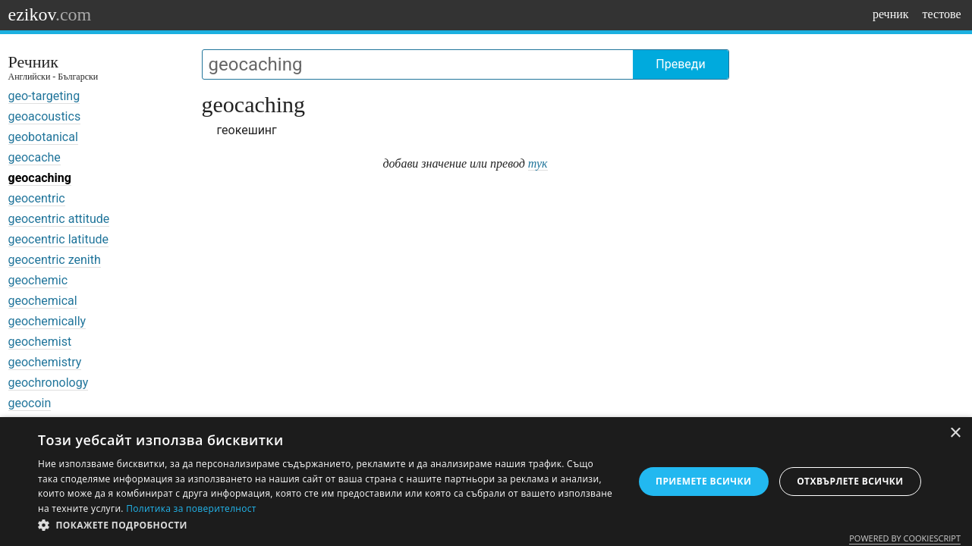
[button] (326, 525)
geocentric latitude (58, 239)
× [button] (955, 433)
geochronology (48, 382)
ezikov (50, 14)
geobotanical (43, 137)
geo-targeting (44, 96)
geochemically (47, 321)
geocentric (36, 198)
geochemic (38, 280)
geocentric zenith (54, 260)
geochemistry (45, 362)
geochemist (40, 341)
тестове (942, 14)
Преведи (680, 64)
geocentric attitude (59, 219)
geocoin (30, 403)
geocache (34, 157)
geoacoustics (44, 116)
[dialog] (486, 481)
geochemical (42, 300)
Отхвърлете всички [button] (850, 481)
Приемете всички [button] (703, 481)
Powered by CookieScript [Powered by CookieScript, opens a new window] (905, 538)
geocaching (39, 178)
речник (891, 14)
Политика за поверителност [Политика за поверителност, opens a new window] (191, 508)
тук (538, 163)
